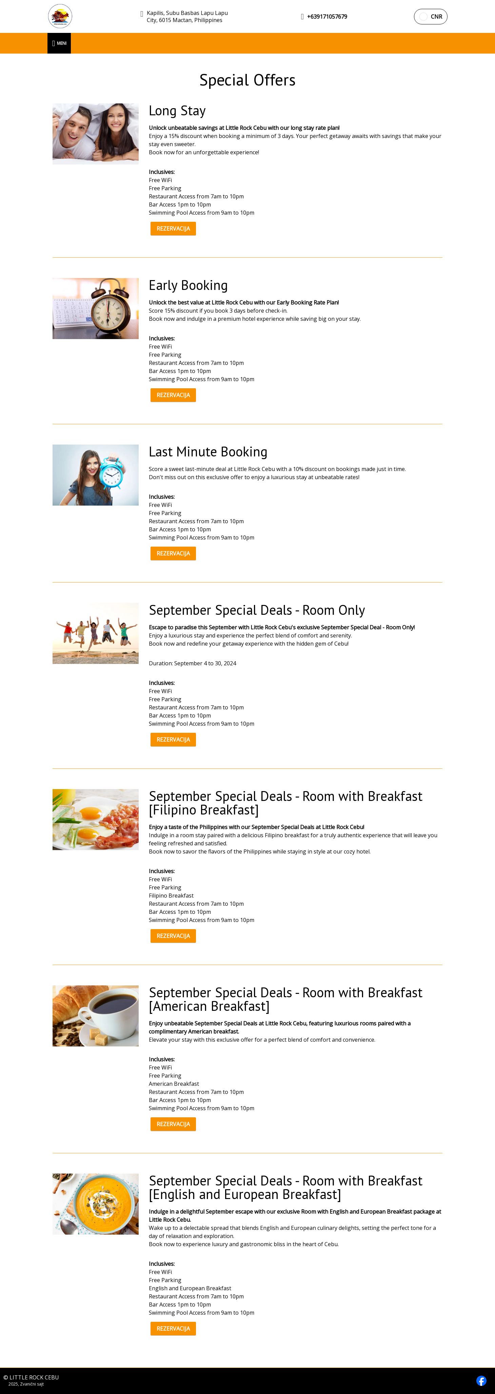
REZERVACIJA (173, 228)
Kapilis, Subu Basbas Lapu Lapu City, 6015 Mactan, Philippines (187, 16)
